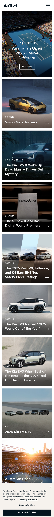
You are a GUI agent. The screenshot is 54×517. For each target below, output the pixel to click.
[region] (27, 500)
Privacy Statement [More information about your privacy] (28, 499)
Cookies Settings (27, 505)
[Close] (50, 487)
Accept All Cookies (27, 512)
